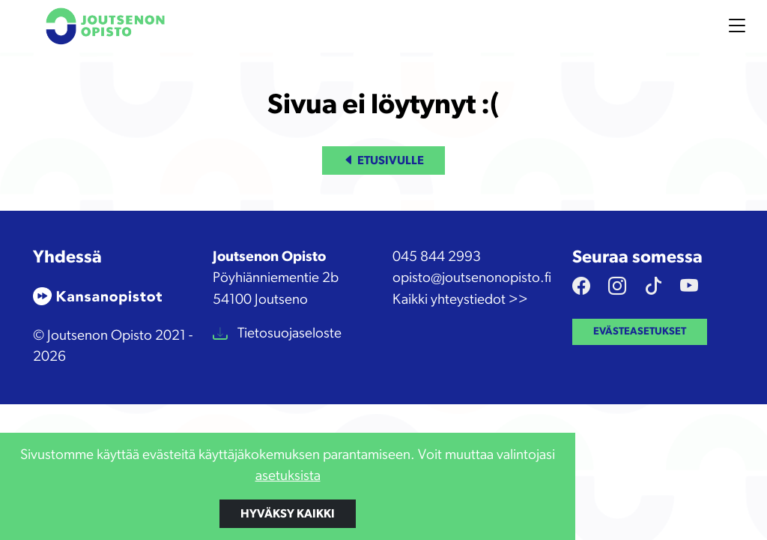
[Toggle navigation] (737, 26)
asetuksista (288, 476)
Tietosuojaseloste (288, 333)
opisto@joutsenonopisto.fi (471, 278)
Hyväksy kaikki (287, 514)
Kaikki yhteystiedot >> (460, 299)
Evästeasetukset (639, 331)
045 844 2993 (436, 257)
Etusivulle (383, 160)
